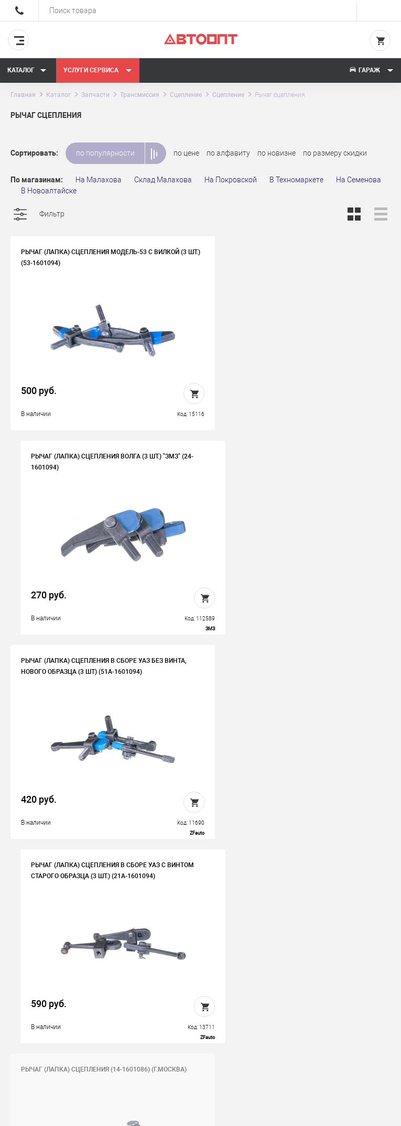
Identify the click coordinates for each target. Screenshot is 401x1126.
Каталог (27, 70)
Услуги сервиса (97, 70)
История (198, 936)
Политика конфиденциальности (220, 1009)
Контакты (200, 968)
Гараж (371, 70)
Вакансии (199, 952)
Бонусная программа (220, 984)
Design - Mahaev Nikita (359, 1113)
